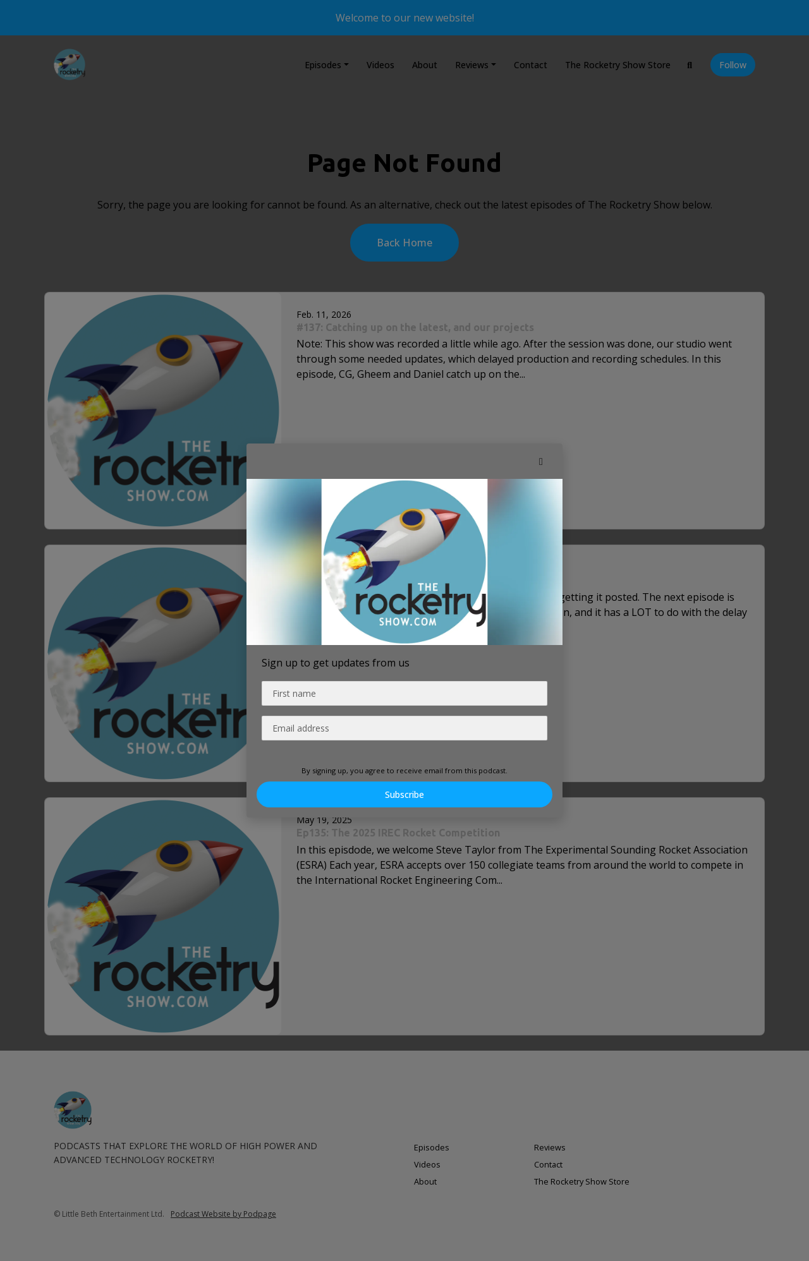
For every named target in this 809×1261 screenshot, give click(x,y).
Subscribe (404, 794)
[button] (541, 461)
